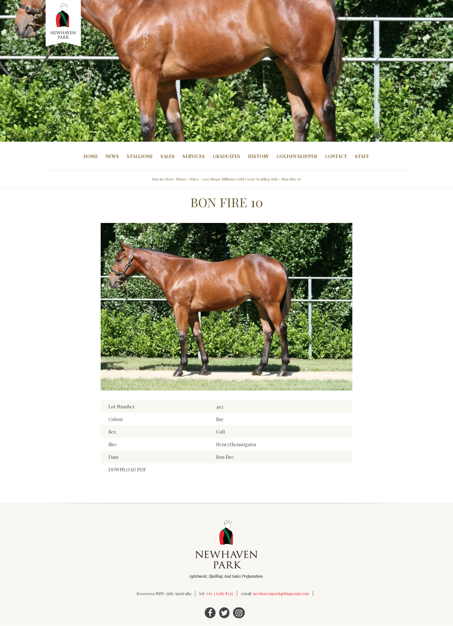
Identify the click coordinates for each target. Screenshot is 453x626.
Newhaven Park (64, 23)
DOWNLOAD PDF (127, 470)
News (112, 156)
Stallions (140, 156)
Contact (336, 156)
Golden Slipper (297, 156)
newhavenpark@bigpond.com (281, 593)
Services (193, 156)
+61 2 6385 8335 (219, 593)
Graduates (226, 156)
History (258, 156)
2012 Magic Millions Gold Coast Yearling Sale (240, 178)
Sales (167, 156)
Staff (362, 156)
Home (90, 156)
